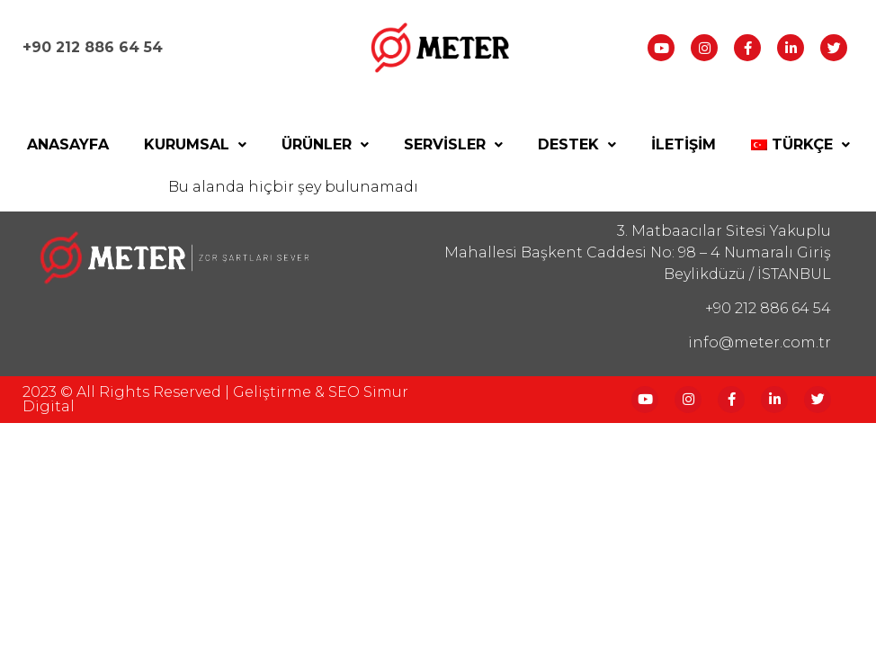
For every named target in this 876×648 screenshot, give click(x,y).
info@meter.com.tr (759, 342)
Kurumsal (195, 144)
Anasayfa (68, 144)
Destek (577, 144)
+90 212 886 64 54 (92, 47)
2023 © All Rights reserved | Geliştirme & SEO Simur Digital (215, 399)
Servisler (453, 144)
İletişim (683, 144)
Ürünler (325, 144)
